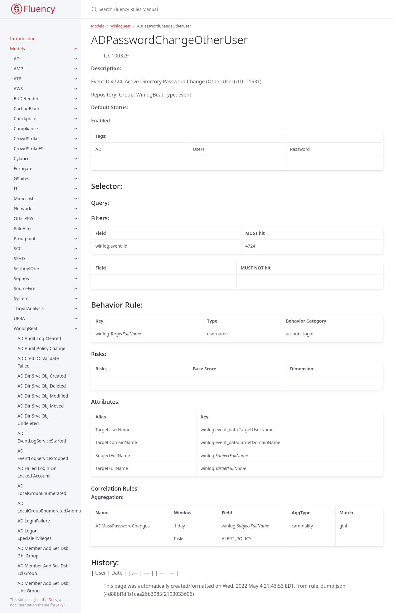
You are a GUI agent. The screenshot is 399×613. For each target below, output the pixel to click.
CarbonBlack (27, 108)
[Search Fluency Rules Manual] (190, 9)
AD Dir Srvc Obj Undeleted (33, 419)
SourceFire (24, 288)
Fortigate (23, 168)
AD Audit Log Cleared (39, 338)
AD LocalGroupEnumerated (41, 489)
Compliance (26, 128)
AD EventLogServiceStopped (42, 454)
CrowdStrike (26, 138)
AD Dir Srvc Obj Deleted (41, 386)
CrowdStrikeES (28, 148)
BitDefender (26, 98)
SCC (18, 248)
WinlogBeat (25, 328)
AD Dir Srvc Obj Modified (42, 396)
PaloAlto (22, 228)
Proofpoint (25, 238)
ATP (17, 79)
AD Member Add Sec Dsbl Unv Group (43, 587)
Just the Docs (45, 599)
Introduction (23, 39)
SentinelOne (26, 268)
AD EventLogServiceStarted (41, 437)
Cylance (22, 158)
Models (17, 49)
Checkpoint (25, 118)
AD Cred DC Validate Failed (38, 362)
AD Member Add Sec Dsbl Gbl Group (43, 552)
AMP (18, 69)
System (21, 298)
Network (22, 208)
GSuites (21, 178)
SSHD (19, 258)
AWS (18, 88)
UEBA (19, 318)
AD (17, 59)
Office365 (23, 218)
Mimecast (24, 198)
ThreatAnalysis (29, 308)
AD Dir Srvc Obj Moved (40, 406)
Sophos (21, 278)
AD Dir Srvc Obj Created (41, 376)
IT (16, 188)
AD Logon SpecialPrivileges (34, 534)
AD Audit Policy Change (41, 348)
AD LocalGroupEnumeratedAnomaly (49, 507)
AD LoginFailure (33, 521)
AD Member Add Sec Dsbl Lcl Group (43, 569)
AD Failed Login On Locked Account (36, 472)
